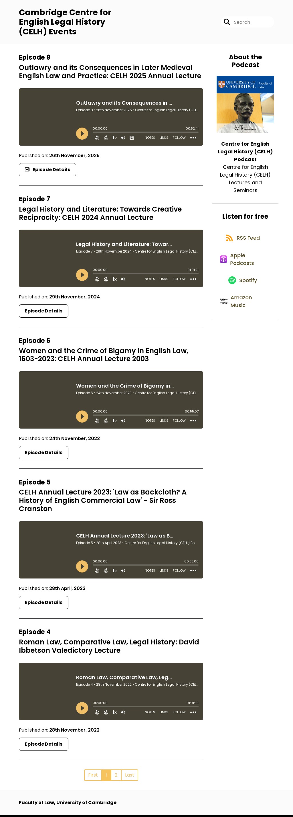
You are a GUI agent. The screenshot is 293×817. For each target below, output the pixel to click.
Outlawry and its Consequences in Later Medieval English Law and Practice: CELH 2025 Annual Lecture (110, 74)
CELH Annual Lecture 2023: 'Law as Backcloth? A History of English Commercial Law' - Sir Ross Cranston (103, 502)
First (93, 776)
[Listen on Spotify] (242, 291)
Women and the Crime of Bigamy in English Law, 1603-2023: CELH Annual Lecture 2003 (103, 357)
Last (129, 776)
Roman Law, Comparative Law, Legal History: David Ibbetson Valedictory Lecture (109, 648)
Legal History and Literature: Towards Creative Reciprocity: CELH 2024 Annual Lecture (100, 215)
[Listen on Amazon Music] (242, 315)
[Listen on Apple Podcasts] (242, 266)
